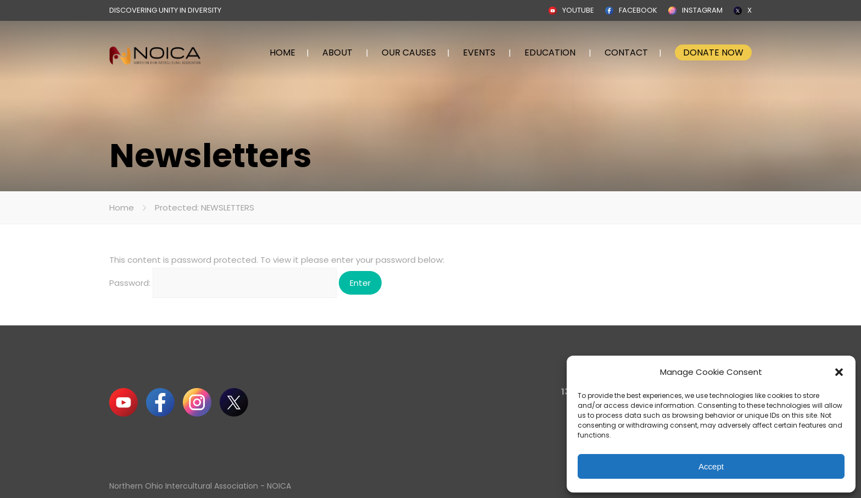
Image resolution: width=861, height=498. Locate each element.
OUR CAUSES (409, 52)
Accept (711, 466)
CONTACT (626, 52)
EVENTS (479, 52)
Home (121, 207)
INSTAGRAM (702, 10)
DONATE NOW (713, 52)
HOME (282, 52)
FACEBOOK (638, 10)
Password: (223, 283)
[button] (839, 372)
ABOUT (337, 52)
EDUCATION (549, 52)
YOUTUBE (578, 10)
